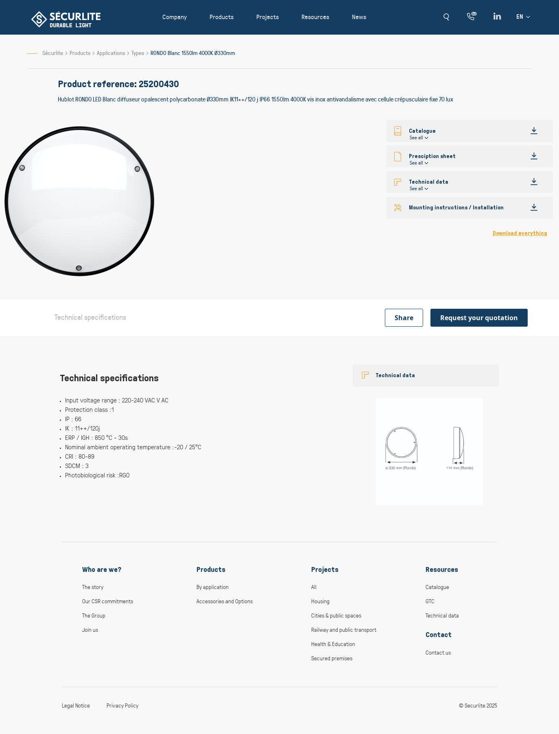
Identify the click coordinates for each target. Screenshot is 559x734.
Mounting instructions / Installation (456, 207)
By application (213, 587)
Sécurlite (52, 53)
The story (92, 587)
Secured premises (331, 658)
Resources (442, 569)
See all (416, 137)
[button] (446, 17)
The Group (93, 615)
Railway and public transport (343, 629)
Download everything (520, 233)
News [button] (359, 16)
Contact (439, 635)
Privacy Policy (122, 705)
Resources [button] (315, 16)
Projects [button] (267, 16)
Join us (90, 629)
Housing (320, 601)
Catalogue (437, 587)
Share (404, 317)
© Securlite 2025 (478, 705)
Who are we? (101, 569)
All (314, 587)
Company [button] (174, 16)
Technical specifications (90, 317)
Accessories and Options (225, 601)
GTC (430, 601)
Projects (324, 569)
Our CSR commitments (107, 601)
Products (81, 53)
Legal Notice (76, 705)
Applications (111, 53)
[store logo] (65, 19)
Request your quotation (479, 317)
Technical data (395, 375)
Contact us (438, 652)
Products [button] (222, 16)
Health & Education (333, 644)
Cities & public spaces (336, 615)
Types (138, 53)
